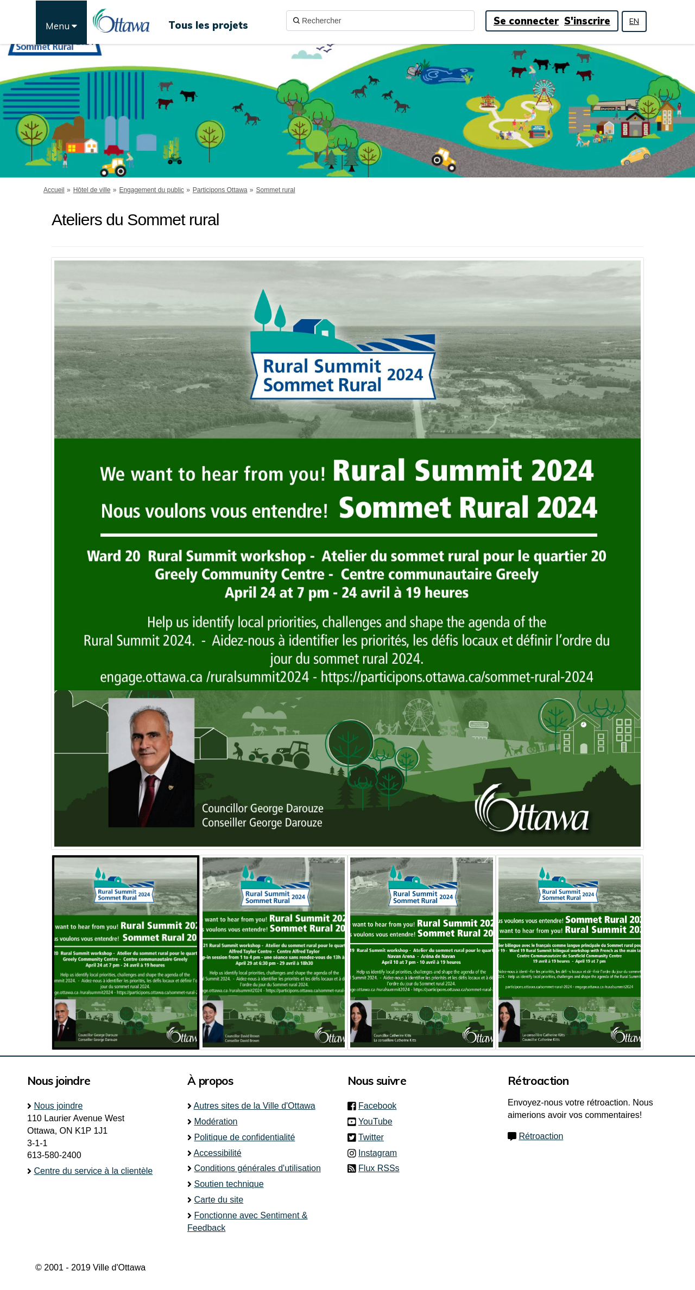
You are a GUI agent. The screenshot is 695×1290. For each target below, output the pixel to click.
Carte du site (218, 1199)
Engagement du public (151, 190)
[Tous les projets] (208, 21)
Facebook (380, 1105)
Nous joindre (58, 1105)
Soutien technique (228, 1184)
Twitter (374, 1137)
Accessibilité (218, 1153)
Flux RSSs (379, 1168)
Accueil (54, 190)
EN (634, 21)
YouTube (378, 1121)
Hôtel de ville (92, 190)
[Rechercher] (380, 20)
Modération (215, 1121)
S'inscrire (587, 21)
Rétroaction (541, 1136)
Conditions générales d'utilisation (257, 1168)
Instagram (380, 1153)
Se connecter (526, 21)
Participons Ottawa (220, 190)
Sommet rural (275, 190)
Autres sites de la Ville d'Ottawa (254, 1105)
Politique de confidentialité (244, 1137)
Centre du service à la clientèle (93, 1170)
